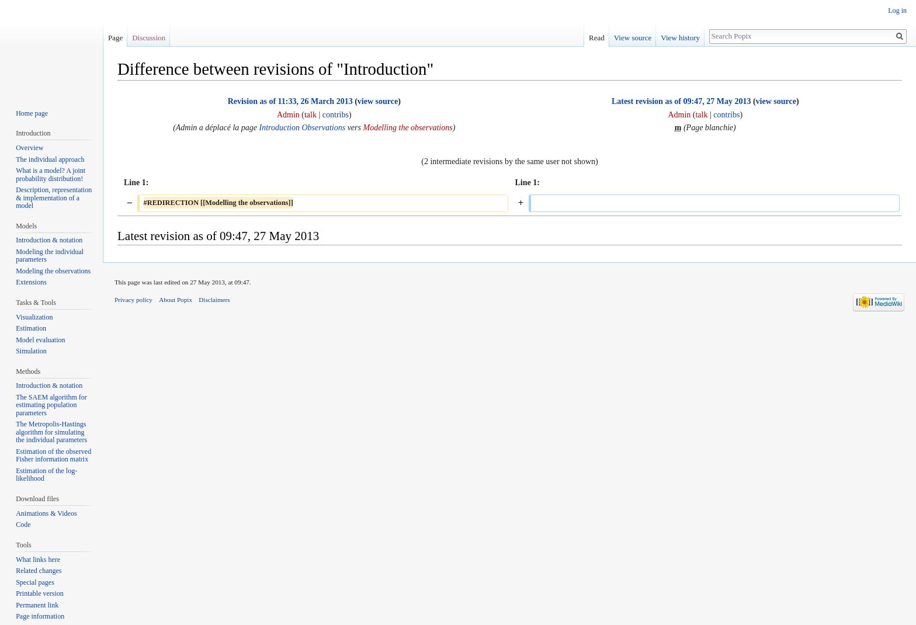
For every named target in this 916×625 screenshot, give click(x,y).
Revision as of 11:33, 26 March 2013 (290, 101)
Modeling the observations (53, 271)
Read (597, 37)
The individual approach (50, 159)
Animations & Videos (46, 513)
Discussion (148, 37)
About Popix (175, 299)
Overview (29, 148)
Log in (897, 10)
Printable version (40, 593)
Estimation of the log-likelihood (46, 475)
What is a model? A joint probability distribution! (50, 174)
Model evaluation (40, 340)
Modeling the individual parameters (50, 256)
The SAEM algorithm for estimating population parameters (51, 405)
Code (23, 524)
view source (378, 101)
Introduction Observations (302, 127)
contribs (335, 114)
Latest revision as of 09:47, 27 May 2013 (681, 101)
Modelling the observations (407, 127)
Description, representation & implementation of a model (54, 198)
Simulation (31, 351)
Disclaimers (214, 299)
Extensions (31, 282)
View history (680, 37)
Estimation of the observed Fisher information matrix (53, 455)
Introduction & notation (49, 240)
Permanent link (37, 605)
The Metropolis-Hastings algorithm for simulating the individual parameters (51, 432)
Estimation (31, 328)
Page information (40, 616)
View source (633, 37)
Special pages (35, 582)
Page (115, 37)
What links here (38, 559)
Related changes (38, 571)
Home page (32, 113)
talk (310, 114)
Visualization (34, 317)
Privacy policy (133, 299)
